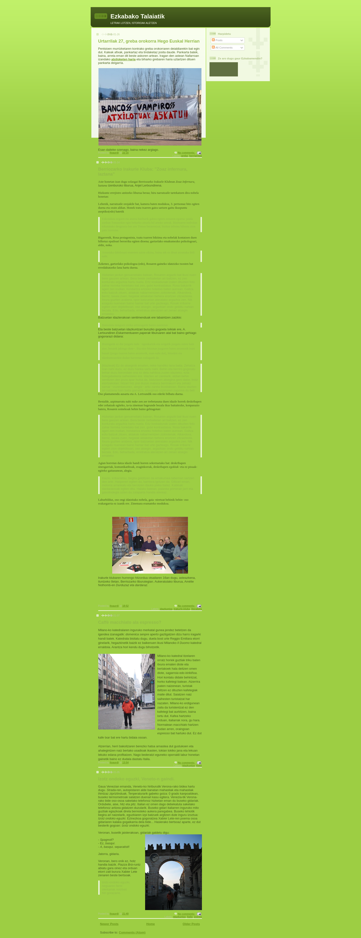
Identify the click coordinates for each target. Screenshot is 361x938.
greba (184, 156)
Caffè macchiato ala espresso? (129, 622)
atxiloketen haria (123, 59)
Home (150, 924)
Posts (217, 40)
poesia (198, 917)
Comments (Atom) (132, 932)
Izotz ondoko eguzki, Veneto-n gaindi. (136, 779)
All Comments (222, 47)
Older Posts (191, 924)
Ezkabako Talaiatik (138, 16)
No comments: (187, 152)
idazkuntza (166, 609)
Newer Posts (109, 924)
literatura (196, 609)
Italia (199, 765)
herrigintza (195, 156)
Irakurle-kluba (182, 609)
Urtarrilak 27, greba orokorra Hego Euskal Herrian (149, 41)
